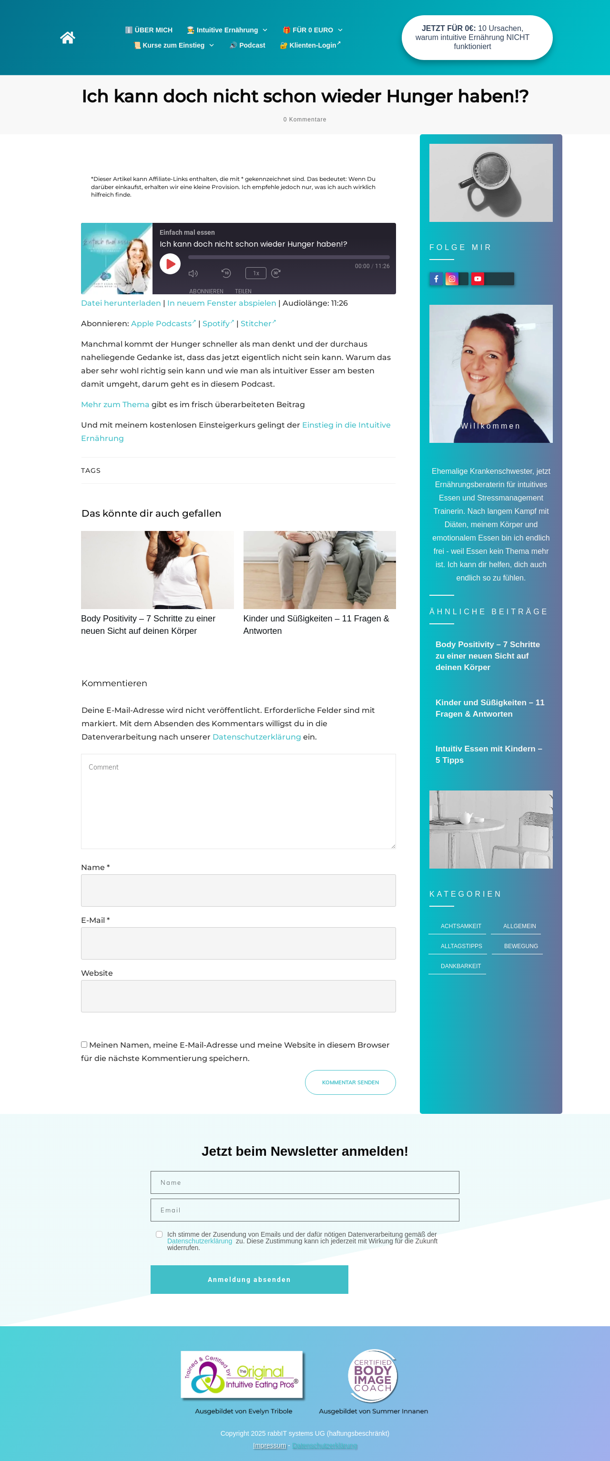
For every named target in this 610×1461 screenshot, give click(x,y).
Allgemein (519, 926)
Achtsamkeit (461, 926)
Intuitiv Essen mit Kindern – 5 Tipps (491, 754)
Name (95, 867)
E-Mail (95, 920)
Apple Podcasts (163, 323)
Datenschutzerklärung (257, 736)
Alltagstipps (461, 946)
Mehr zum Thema (115, 404)
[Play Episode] (170, 263)
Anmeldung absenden (249, 1279)
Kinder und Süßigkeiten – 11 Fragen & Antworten (320, 588)
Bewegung (521, 946)
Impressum (269, 1445)
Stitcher (258, 323)
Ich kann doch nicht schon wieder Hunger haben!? (305, 96)
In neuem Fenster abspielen (221, 303)
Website (97, 973)
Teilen (243, 291)
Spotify (218, 323)
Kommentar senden (350, 1082)
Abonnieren (206, 291)
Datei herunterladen (121, 303)
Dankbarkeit (461, 966)
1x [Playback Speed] (256, 273)
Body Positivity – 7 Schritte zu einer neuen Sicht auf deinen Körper (157, 588)
